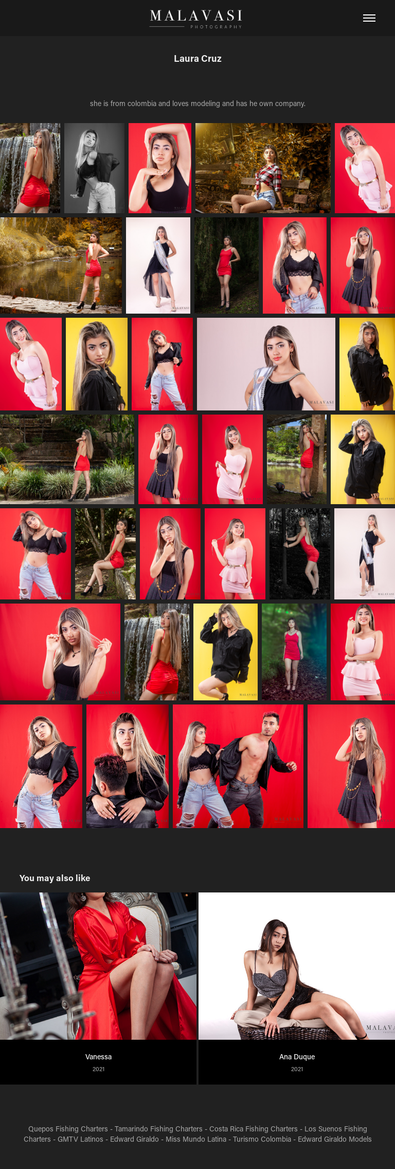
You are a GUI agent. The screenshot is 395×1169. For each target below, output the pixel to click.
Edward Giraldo (134, 1139)
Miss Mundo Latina (196, 1139)
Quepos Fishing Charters (68, 1128)
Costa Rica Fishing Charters (253, 1128)
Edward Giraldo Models (335, 1139)
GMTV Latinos (80, 1139)
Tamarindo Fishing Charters (159, 1128)
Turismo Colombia (262, 1139)
